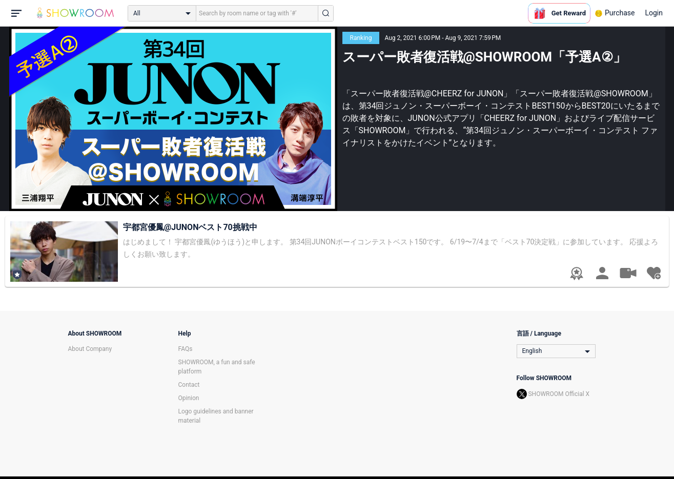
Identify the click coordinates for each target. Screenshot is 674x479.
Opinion (188, 398)
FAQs (185, 348)
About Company (90, 348)
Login (654, 13)
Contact (189, 384)
